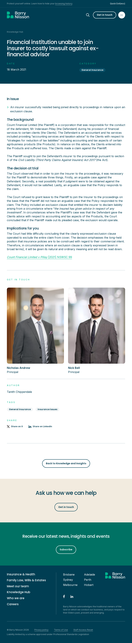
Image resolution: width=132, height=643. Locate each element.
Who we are (15, 598)
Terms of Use (61, 630)
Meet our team (18, 586)
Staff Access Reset (83, 630)
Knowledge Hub (18, 592)
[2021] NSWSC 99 (39, 257)
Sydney (68, 579)
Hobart (88, 585)
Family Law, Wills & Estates (26, 580)
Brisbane (69, 574)
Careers (13, 604)
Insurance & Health (21, 574)
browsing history (63, 3)
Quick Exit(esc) (117, 3)
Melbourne (70, 585)
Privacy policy (41, 630)
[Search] (91, 15)
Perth (87, 579)
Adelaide (89, 574)
